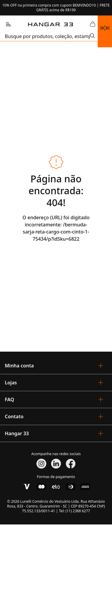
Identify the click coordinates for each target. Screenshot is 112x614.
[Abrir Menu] (8, 24)
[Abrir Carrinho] (92, 24)
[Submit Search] (92, 36)
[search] (47, 36)
